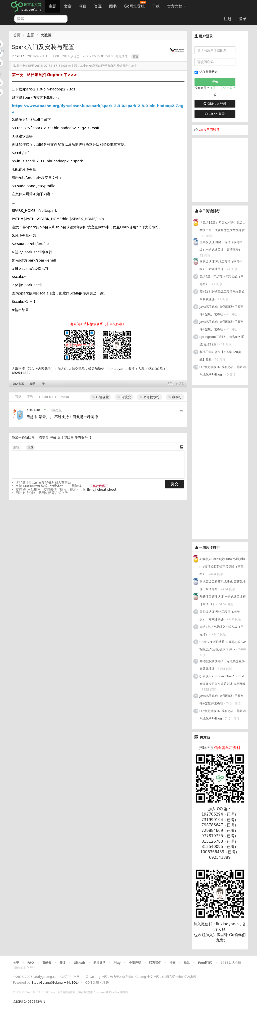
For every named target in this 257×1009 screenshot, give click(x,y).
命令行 (175, 397)
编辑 (16, 447)
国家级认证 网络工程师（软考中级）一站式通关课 (221, 265)
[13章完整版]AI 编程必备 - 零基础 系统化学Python (223, 370)
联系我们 (155, 963)
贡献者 (46, 963)
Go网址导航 (135, 5)
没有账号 (81, 437)
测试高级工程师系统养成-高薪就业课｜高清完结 (223, 585)
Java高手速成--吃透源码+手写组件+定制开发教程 (222, 310)
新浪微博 (99, 963)
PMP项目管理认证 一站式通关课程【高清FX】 (223, 600)
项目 (83, 6)
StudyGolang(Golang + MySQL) (55, 982)
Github (79, 963)
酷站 (187, 963)
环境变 (124, 397)
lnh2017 (18, 56)
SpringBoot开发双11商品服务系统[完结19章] (222, 340)
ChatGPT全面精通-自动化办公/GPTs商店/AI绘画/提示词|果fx (223, 645)
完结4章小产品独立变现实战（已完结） (222, 280)
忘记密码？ (227, 88)
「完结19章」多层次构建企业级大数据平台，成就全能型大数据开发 (222, 226)
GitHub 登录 (215, 104)
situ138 (33, 410)
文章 (68, 6)
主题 (52, 6)
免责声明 (135, 963)
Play (116, 963)
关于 (16, 963)
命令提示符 (150, 397)
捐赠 (172, 963)
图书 (113, 6)
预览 (30, 447)
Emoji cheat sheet (101, 489)
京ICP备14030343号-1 (29, 1001)
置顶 (135, 56)
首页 (17, 35)
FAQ (30, 963)
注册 (227, 19)
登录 (242, 19)
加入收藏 (18, 383)
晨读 (62, 963)
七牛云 (104, 982)
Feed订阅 (205, 963)
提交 (174, 484)
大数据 (46, 35)
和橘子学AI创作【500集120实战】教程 (220, 355)
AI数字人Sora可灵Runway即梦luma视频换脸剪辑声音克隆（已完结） (222, 566)
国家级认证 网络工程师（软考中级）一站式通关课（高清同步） (221, 245)
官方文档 (176, 6)
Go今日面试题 (209, 130)
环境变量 (100, 397)
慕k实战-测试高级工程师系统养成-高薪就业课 (223, 295)
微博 (33, 383)
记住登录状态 (206, 72)
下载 (156, 6)
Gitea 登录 (215, 114)
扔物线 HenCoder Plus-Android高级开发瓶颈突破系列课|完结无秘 (223, 680)
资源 (98, 6)
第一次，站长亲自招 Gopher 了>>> (44, 75)
